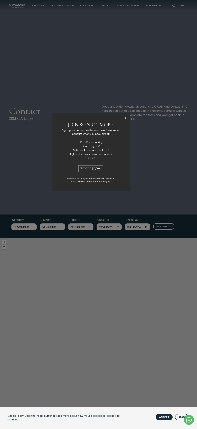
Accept (164, 417)
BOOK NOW (90, 168)
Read (181, 417)
